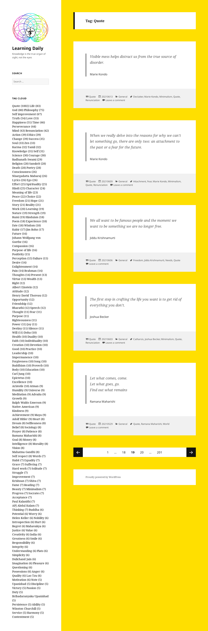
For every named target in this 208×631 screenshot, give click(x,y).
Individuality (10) (36, 341)
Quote (92, 96)
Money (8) (29, 439)
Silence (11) (36, 328)
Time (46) (38, 122)
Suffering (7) (33, 464)
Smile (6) (36, 538)
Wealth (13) (34, 279)
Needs (168, 260)
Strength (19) (37, 213)
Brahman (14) (33, 271)
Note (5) (36, 580)
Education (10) (35, 369)
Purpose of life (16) (24, 250)
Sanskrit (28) (37, 163)
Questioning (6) (22, 567)
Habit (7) (18, 460)
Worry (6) (35, 514)
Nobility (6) (41, 518)
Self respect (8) (22, 456)
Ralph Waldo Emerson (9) (29, 402)
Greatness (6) (21, 538)
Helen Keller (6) (22, 518)
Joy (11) (32, 324)
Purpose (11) (20, 316)
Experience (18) (36, 221)
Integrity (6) (20, 547)
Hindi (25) (18, 188)
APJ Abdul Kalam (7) (25, 505)
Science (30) (20, 155)
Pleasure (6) (41, 563)
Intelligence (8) (22, 444)
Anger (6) (38, 571)
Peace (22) (19, 196)
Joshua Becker (152, 339)
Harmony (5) (35, 613)
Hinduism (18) (35, 217)
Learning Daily (27, 48)
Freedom (138, 260)
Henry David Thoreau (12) (29, 295)
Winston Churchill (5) (26, 608)
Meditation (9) (21, 394)
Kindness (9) (20, 411)
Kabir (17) (19, 229)
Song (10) (40, 361)
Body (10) (18, 369)
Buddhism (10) (21, 365)
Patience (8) (34, 431)
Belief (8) (18, 427)
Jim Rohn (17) (35, 229)
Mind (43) (18, 130)
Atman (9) (36, 386)
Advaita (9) (38, 394)
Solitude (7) (39, 468)
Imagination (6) (22, 563)
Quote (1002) (20, 106)
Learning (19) (35, 209)
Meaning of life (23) (25, 192)
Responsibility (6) (23, 542)
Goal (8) (17, 439)
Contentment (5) (23, 617)
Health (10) (19, 336)
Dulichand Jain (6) (24, 559)
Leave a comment (115, 100)
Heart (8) (39, 419)
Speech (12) (38, 308)
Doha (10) (30, 332)
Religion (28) (20, 163)
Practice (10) (34, 349)
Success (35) (37, 139)
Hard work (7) (21, 468)
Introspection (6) (23, 522)
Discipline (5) (39, 584)
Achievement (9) (23, 415)
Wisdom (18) (32, 225)
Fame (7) (18, 485)
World (166, 424)
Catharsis (138, 339)
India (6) (35, 534)
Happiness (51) (22, 122)
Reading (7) (31, 485)
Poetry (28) (33, 168)
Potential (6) (20, 514)
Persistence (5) (21, 604)
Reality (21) (33, 205)
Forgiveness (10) (23, 361)
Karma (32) (19, 147)
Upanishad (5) (21, 584)
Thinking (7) (20, 510)
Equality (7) (32, 460)
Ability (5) (38, 604)
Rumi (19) (18, 217)
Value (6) (31, 530)
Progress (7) (20, 493)
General (123, 96)
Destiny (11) (20, 328)
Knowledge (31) (22, 151)
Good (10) (18, 349)
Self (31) (39, 151)
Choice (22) (33, 196)
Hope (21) (37, 200)
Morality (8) (40, 444)
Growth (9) (19, 398)
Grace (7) (18, 464)
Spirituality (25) (36, 184)
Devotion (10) (39, 345)
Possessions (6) (21, 571)
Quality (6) (19, 575)
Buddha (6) (36, 510)
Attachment (139, 181)
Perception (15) (22, 258)
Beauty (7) (19, 489)
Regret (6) (18, 526)
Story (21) (18, 205)
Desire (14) (19, 262)
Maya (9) (40, 415)
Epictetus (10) (21, 378)
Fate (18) (18, 225)
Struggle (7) (20, 472)
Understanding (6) (24, 551)
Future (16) (19, 233)
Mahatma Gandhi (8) (25, 452)
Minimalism (165, 96)
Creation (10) (20, 345)
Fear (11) (36, 312)
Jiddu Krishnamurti (154, 260)
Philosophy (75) (34, 110)
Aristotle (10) (20, 386)
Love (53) (32, 118)
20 (143, 451)
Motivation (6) (21, 580)
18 (125, 451)
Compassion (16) (23, 246)
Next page (191, 452)
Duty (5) (17, 592)
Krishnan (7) (20, 481)
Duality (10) (35, 336)
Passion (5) (33, 588)
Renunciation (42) (37, 130)
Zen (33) (29, 143)
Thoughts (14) (21, 275)
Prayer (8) (19, 431)
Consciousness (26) (24, 172)
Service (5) (19, 613)
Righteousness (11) (24, 320)
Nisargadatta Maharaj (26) (29, 176)
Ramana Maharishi (151, 424)
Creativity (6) (20, 534)
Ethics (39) (34, 135)
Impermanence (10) (25, 357)
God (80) (17, 110)
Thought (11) (20, 312)
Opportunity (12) (23, 299)
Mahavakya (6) (36, 526)
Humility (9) (20, 390)
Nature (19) (19, 213)
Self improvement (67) (27, 114)
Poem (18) (18, 221)
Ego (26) (32, 180)
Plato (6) (42, 551)
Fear (149, 181)
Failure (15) (40, 258)
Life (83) (35, 106)
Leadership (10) (22, 353)
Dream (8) (19, 423)
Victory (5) (19, 588)
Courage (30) (37, 155)
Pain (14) (18, 271)
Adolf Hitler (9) (22, 419)
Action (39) (19, 135)
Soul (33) (18, 143)
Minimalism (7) (36, 489)
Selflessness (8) (36, 423)
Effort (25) (19, 184)
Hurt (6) (40, 522)
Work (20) (18, 209)
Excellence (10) (22, 382)
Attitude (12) (20, 291)
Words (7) (39, 456)
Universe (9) (36, 390)
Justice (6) (18, 530)
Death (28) (19, 168)
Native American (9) (25, 407)
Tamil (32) (34, 147)
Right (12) (18, 283)
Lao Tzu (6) (33, 575)
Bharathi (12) (21, 308)
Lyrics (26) (19, 180)
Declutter (138, 96)
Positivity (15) (21, 254)
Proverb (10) (40, 365)
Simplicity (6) (20, 555)
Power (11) (19, 324)
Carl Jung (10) (21, 374)
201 (160, 451)
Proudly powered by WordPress (103, 477)
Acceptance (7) (22, 497)
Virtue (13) (19, 279)
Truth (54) (19, 118)
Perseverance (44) (24, 126)
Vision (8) (18, 448)
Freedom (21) (21, 200)
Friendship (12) (22, 303)
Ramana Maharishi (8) (26, 435)
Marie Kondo (151, 96)
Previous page (78, 452)
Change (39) (20, 139)
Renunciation (93, 100)
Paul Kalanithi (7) (23, 501)
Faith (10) (18, 341)
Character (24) (35, 188)
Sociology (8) (33, 427)
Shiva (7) (35, 481)
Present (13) (39, 275)
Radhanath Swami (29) (27, 159)
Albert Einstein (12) (25, 287)
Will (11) (17, 332)
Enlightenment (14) (25, 266)
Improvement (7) (23, 477)
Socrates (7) (36, 493)
